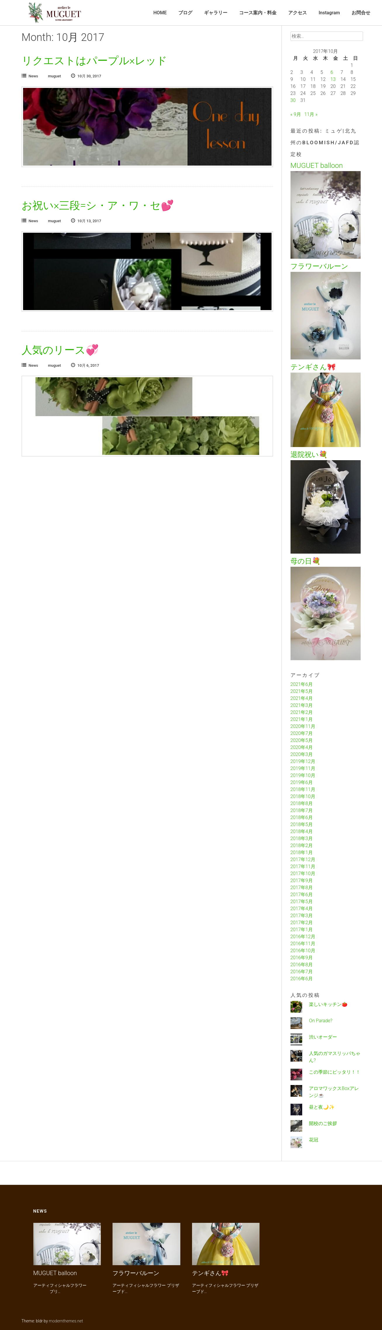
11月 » (310, 114)
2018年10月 (303, 796)
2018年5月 (302, 824)
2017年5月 (302, 901)
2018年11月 (303, 789)
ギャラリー (215, 12)
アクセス (297, 12)
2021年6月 (302, 684)
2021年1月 (302, 719)
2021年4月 (302, 698)
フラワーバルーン (319, 266)
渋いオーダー (323, 1037)
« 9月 (296, 114)
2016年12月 (303, 936)
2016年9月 (302, 957)
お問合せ (361, 12)
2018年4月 (302, 831)
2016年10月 (303, 950)
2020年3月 (302, 754)
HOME (160, 12)
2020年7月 (302, 733)
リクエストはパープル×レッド (94, 61)
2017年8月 (302, 887)
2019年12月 (303, 761)
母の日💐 (306, 561)
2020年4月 (302, 747)
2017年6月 (302, 894)
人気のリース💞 (60, 350)
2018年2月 (302, 845)
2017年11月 (303, 866)
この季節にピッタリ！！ (334, 1072)
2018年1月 (302, 852)
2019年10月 (303, 775)
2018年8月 (302, 803)
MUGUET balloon (317, 165)
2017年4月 (302, 908)
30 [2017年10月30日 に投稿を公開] (293, 100)
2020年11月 (303, 726)
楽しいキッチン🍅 (328, 1004)
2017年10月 (303, 873)
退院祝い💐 (309, 455)
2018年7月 (302, 810)
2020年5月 (302, 740)
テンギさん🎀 (313, 367)
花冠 (313, 1140)
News (33, 76)
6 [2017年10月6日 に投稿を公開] (332, 72)
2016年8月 (302, 964)
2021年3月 (302, 705)
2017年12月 (303, 859)
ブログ (185, 12)
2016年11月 (303, 943)
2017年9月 (302, 880)
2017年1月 (302, 929)
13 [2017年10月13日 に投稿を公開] (333, 79)
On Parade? (320, 1020)
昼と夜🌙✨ (322, 1107)
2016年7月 (302, 971)
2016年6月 (302, 978)
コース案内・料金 (257, 12)
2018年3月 (302, 838)
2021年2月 (302, 712)
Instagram (329, 12)
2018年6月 (302, 817)
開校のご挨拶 (323, 1123)
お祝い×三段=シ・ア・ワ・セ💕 (98, 205)
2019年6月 (302, 782)
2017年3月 (302, 915)
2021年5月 (302, 691)
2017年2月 (302, 922)
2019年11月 (303, 768)
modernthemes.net (66, 1321)
